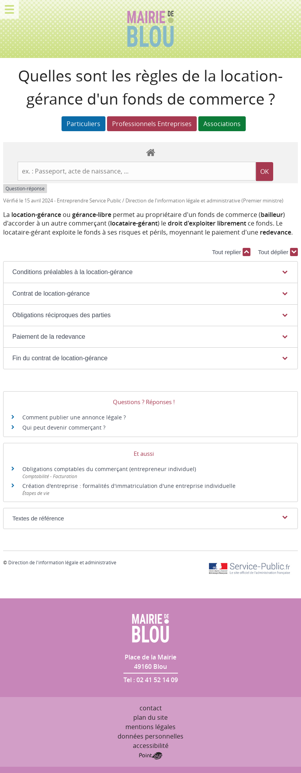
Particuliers (83, 123)
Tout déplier (278, 252)
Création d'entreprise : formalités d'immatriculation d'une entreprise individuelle (129, 485)
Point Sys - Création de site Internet (150, 755)
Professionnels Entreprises (152, 123)
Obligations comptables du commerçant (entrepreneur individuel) (109, 469)
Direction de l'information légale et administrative (62, 562)
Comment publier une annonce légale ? (74, 417)
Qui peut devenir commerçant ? (63, 427)
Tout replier (231, 252)
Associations (222, 123)
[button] (151, 272)
